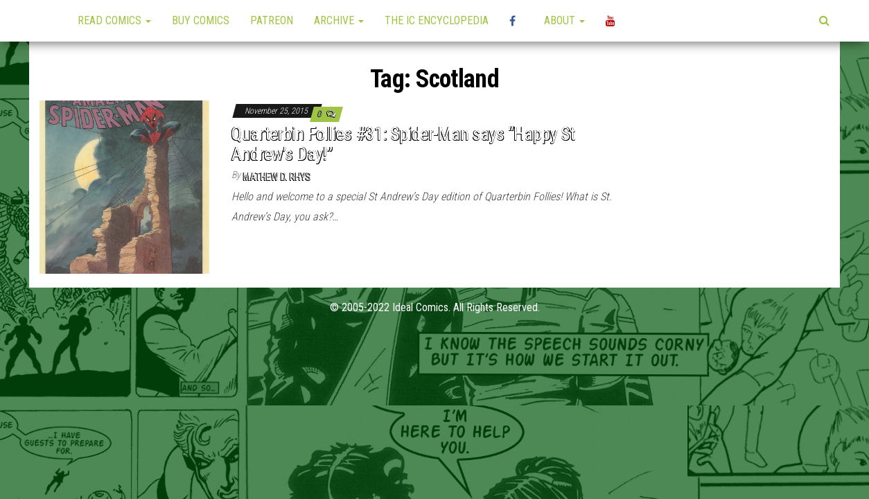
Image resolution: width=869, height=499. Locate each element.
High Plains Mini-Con (516, 21)
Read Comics (114, 20)
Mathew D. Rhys (277, 176)
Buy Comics (200, 20)
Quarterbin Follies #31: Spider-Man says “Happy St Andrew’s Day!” (403, 143)
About (564, 20)
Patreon (271, 20)
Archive (339, 20)
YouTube (612, 21)
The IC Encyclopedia (437, 20)
